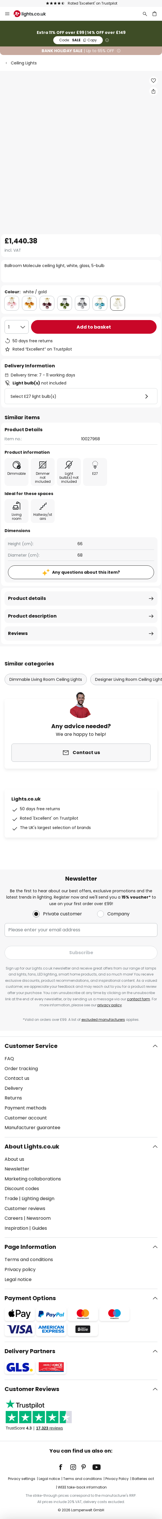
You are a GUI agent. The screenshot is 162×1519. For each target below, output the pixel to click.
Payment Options (30, 1298)
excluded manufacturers (103, 1019)
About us (14, 1159)
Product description (32, 616)
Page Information (30, 1247)
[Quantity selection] (17, 327)
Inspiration (16, 1228)
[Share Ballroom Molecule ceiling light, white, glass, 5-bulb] (153, 91)
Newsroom (38, 1218)
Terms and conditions (29, 1259)
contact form (138, 999)
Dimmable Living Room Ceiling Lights (45, 679)
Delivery (14, 1088)
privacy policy (109, 1005)
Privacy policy (20, 1269)
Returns (13, 1098)
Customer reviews (25, 1208)
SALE (78, 40)
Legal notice (18, 1279)
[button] (153, 80)
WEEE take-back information (82, 1487)
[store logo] (33, 14)
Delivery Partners (30, 1351)
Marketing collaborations (33, 1179)
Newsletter (17, 1169)
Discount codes (22, 1188)
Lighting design (38, 1198)
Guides (39, 1228)
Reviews (18, 633)
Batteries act (143, 1478)
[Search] (144, 14)
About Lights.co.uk (32, 1147)
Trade (11, 1198)
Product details (27, 598)
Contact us (17, 1078)
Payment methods (25, 1108)
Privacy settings (21, 1478)
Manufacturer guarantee (32, 1127)
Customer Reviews (32, 1389)
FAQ (9, 1058)
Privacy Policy (117, 1478)
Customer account (26, 1118)
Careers (14, 1218)
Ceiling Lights (24, 63)
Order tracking (21, 1068)
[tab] (81, 1087)
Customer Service (31, 1046)
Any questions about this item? (86, 572)
